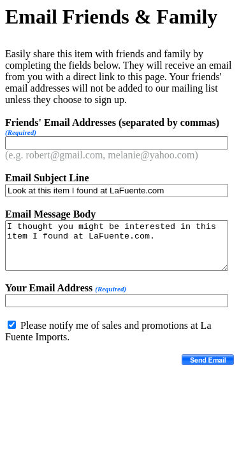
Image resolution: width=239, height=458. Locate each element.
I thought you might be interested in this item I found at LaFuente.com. (116, 245)
